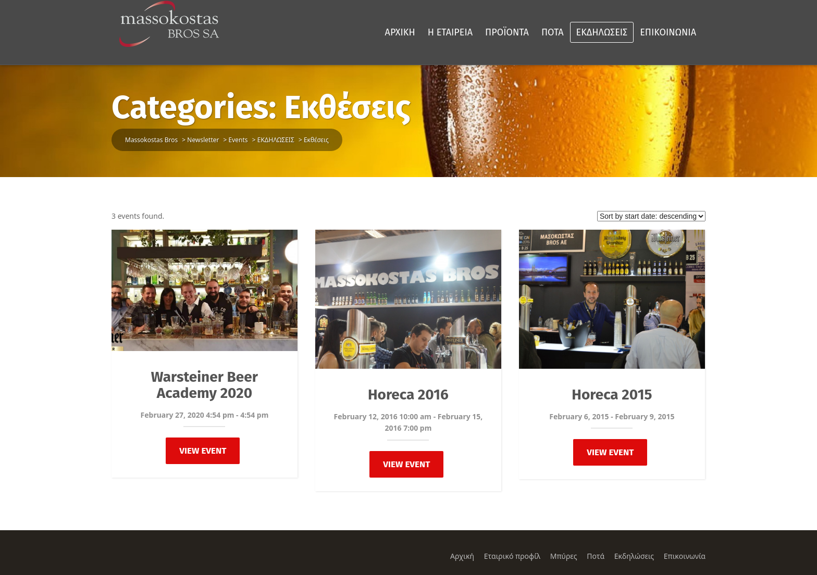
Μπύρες (563, 556)
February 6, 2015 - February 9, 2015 (611, 416)
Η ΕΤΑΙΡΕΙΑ (450, 32)
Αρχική (462, 556)
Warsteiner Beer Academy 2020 (204, 385)
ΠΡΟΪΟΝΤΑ (507, 32)
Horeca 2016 (408, 394)
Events (238, 139)
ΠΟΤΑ (552, 32)
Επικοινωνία (684, 556)
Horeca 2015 (612, 394)
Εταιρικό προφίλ (512, 556)
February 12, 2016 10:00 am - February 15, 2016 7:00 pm (408, 422)
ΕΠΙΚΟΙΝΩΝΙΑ (668, 32)
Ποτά (595, 556)
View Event (202, 450)
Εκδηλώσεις (634, 556)
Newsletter (203, 139)
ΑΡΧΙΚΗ (400, 32)
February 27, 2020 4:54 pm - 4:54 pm (205, 415)
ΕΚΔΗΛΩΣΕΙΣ (602, 32)
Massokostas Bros (151, 139)
